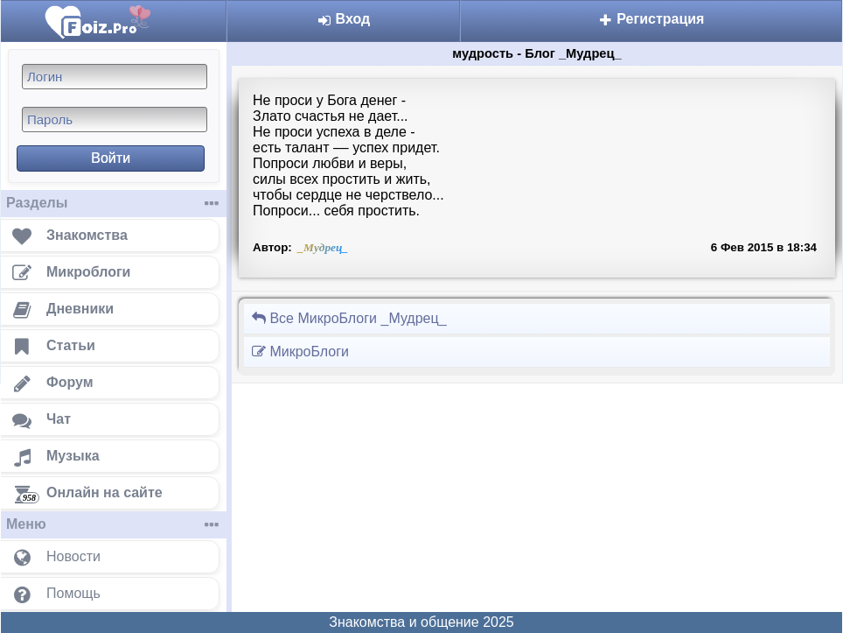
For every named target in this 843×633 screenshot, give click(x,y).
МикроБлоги (300, 351)
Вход (343, 18)
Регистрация (651, 18)
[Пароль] (114, 119)
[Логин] (114, 76)
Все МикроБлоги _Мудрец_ (349, 318)
